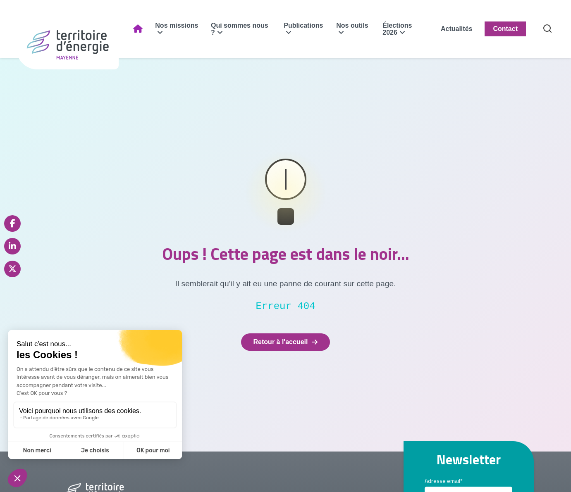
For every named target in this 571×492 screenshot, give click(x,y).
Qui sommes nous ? (239, 29)
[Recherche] (547, 29)
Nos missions (176, 25)
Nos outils (352, 25)
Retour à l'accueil (285, 341)
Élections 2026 (397, 29)
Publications (303, 25)
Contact (505, 28)
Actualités (456, 28)
